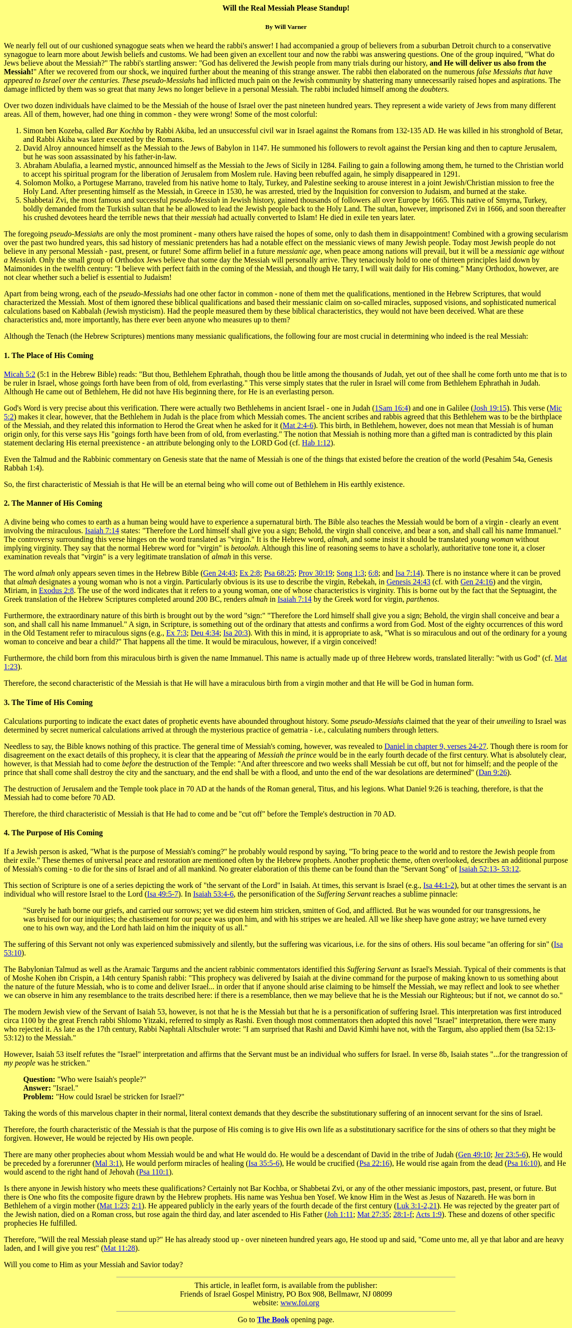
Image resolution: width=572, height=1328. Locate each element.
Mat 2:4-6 (298, 425)
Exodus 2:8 (56, 590)
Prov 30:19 (315, 573)
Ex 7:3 (176, 633)
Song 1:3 (350, 573)
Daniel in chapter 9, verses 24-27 (435, 746)
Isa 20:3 (235, 633)
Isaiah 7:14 (102, 530)
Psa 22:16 (374, 1163)
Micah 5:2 (19, 374)
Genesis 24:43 (409, 582)
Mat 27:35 (373, 1214)
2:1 (136, 1206)
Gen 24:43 (219, 573)
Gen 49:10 (474, 1154)
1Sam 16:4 (391, 408)
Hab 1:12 (316, 443)
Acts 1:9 (429, 1214)
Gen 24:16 (476, 582)
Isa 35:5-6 (263, 1163)
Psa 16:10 (522, 1163)
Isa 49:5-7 (162, 894)
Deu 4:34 (205, 633)
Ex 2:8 (249, 573)
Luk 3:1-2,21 (417, 1206)
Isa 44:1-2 (438, 885)
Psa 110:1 (154, 1172)
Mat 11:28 (119, 1248)
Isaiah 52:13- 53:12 (489, 869)
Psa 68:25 (279, 573)
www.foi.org (299, 1303)
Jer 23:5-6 (510, 1154)
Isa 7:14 (407, 573)
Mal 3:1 (107, 1163)
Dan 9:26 (492, 772)
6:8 (373, 573)
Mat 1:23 (113, 1206)
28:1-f (402, 1214)
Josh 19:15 (490, 408)
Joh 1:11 (340, 1214)
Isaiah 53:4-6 (213, 894)
